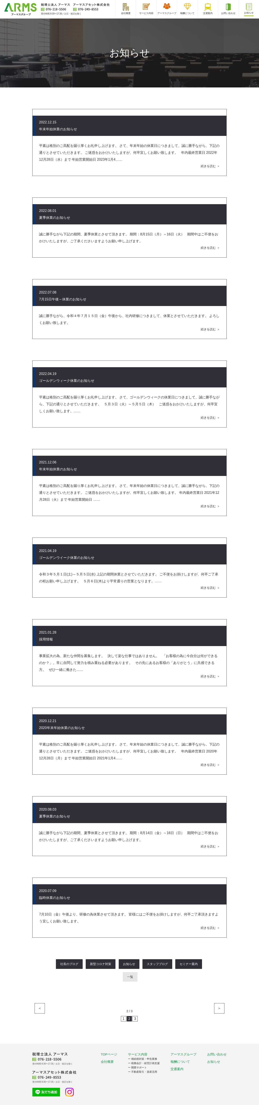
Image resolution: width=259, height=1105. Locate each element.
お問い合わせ (217, 1054)
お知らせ (129, 964)
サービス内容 (137, 1054)
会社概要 (107, 1061)
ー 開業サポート (137, 1067)
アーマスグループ (183, 1054)
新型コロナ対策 (100, 964)
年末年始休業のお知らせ (58, 129)
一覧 (130, 977)
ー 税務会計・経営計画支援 (144, 1063)
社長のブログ (69, 964)
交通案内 (177, 1069)
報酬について (180, 1061)
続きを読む (208, 166)
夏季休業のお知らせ (54, 217)
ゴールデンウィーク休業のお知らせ (66, 380)
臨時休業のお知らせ (54, 898)
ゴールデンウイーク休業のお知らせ (66, 557)
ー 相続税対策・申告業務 (142, 1058)
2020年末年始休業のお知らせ (62, 728)
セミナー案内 (189, 964)
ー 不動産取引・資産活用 (142, 1071)
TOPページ (109, 1054)
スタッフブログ (157, 964)
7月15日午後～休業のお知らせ (62, 299)
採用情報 (46, 639)
